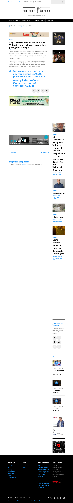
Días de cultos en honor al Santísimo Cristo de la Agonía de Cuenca (43, 484)
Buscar (63, 2)
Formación (37, 20)
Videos (30, 25)
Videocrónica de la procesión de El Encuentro (58, 371)
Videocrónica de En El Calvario (58, 408)
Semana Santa (49, 20)
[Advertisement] (30, 120)
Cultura (43, 20)
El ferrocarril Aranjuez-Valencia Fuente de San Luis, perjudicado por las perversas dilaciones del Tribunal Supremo (59, 153)
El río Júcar (58, 217)
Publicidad (18, 2)
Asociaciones (30, 20)
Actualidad (11, 20)
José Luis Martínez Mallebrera (57, 198)
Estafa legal (58, 193)
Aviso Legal (11, 501)
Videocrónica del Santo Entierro (58, 390)
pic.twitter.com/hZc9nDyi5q (29, 76)
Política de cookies (22, 501)
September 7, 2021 (23, 85)
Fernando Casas (57, 174)
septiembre (21, 25)
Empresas (17, 20)
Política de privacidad (35, 501)
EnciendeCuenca (26, 50)
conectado (24, 164)
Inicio (10, 25)
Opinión (10, 2)
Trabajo (24, 20)
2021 (15, 25)
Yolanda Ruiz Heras (58, 221)
